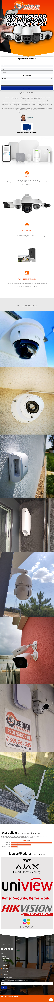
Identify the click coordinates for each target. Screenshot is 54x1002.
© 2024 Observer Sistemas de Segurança (9, 996)
